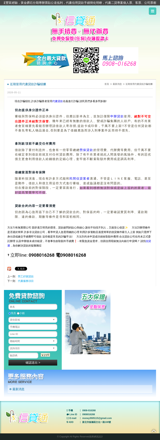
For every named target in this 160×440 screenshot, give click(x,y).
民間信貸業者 (79, 178)
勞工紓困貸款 (26, 276)
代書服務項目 (26, 280)
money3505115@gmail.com (97, 418)
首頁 (106, 84)
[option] (87, 322)
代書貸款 (57, 101)
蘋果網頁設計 (96, 436)
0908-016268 (89, 410)
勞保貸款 (86, 150)
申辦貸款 (117, 116)
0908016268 (88, 414)
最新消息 (117, 84)
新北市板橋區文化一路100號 (96, 422)
